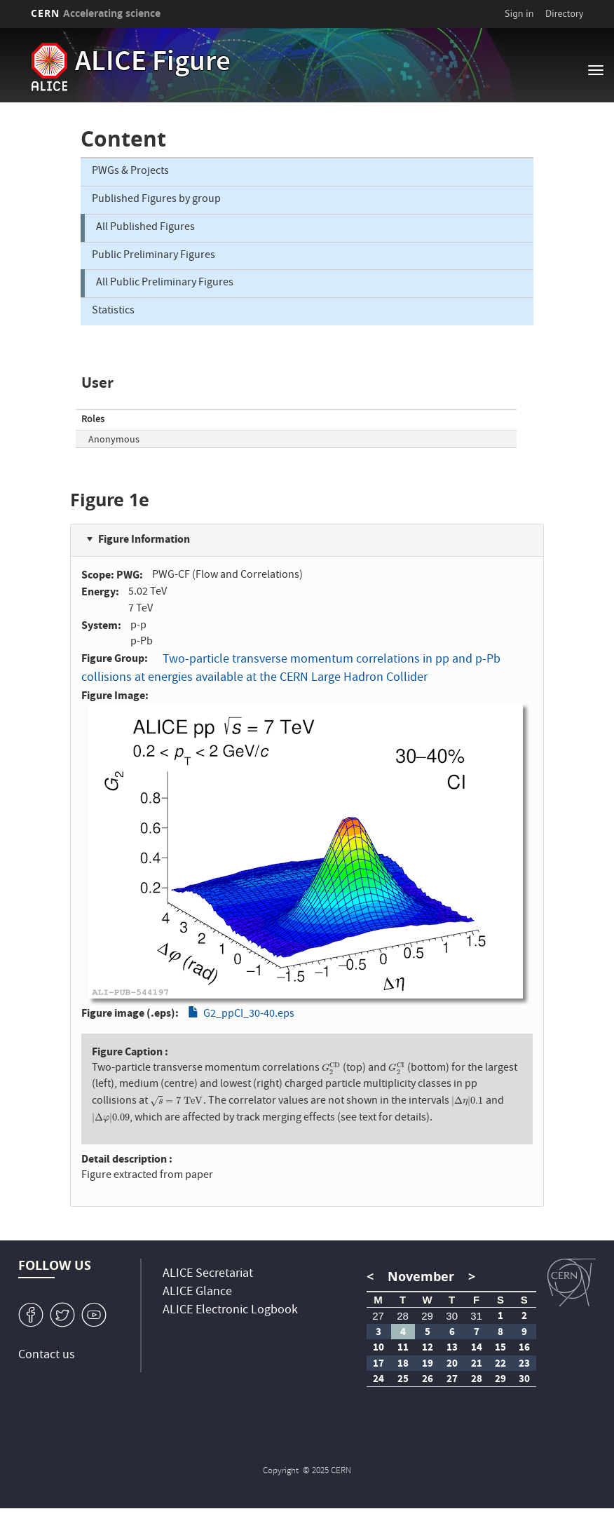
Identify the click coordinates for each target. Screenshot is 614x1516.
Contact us (46, 1355)
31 (476, 1316)
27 (378, 1316)
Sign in (519, 13)
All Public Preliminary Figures (164, 283)
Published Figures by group (156, 199)
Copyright (282, 1471)
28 (403, 1316)
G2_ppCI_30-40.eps (248, 1014)
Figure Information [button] (144, 539)
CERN (96, 13)
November (421, 1276)
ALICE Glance (197, 1292)
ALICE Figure (153, 63)
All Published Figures (145, 227)
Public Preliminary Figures (153, 256)
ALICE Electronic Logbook (230, 1310)
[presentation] (331, 1068)
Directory (564, 13)
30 (452, 1316)
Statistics (113, 311)
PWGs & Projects (130, 171)
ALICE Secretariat (208, 1274)
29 (427, 1316)
